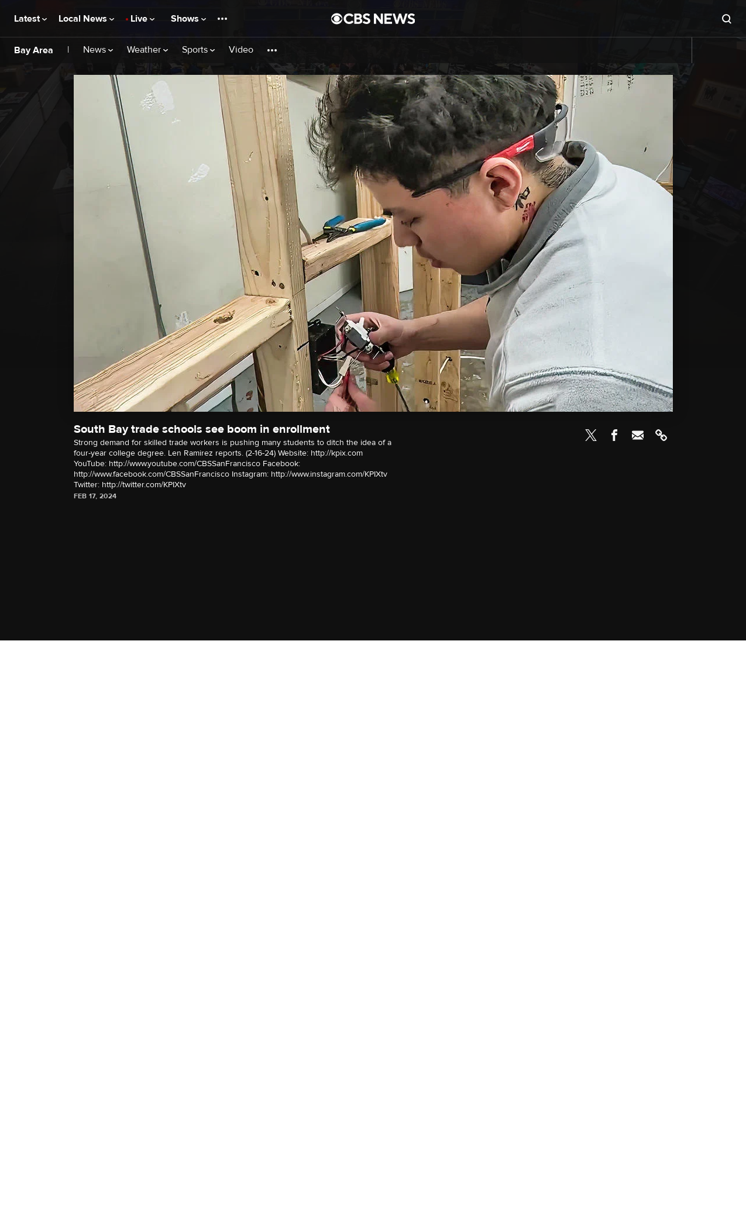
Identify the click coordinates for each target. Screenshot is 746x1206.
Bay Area (33, 50)
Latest (30, 18)
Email (638, 435)
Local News (86, 18)
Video (241, 50)
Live (142, 19)
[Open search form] (726, 18)
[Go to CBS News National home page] (373, 19)
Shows (188, 18)
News (98, 50)
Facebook (614, 435)
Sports (198, 50)
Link (661, 435)
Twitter (591, 435)
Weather (147, 50)
